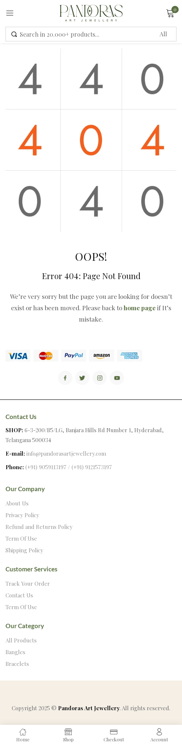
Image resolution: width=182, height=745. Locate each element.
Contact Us (19, 595)
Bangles (15, 652)
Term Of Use (21, 538)
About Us (17, 503)
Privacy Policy (22, 515)
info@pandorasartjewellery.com (66, 453)
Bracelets (17, 663)
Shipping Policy (24, 550)
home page (140, 308)
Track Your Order (28, 583)
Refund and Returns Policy (39, 526)
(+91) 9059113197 (45, 467)
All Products (21, 640)
